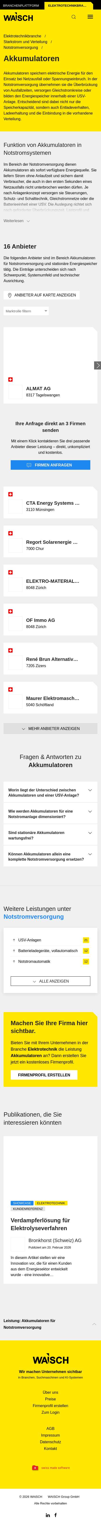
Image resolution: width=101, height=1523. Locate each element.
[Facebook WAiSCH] (55, 1515)
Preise (50, 1399)
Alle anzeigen (50, 981)
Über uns (50, 1392)
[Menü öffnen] (90, 16)
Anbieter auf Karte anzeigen (41, 295)
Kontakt (50, 1449)
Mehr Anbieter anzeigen (50, 729)
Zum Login (51, 1412)
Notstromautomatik (50, 961)
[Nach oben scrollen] (94, 1324)
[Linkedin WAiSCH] (47, 1515)
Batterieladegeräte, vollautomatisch (50, 951)
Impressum (50, 1435)
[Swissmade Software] (50, 1468)
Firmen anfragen (49, 465)
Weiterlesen (17, 221)
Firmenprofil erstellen (44, 1075)
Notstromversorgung (34, 916)
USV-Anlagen (50, 940)
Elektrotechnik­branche (70, 5)
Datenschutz (50, 1442)
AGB (51, 1429)
